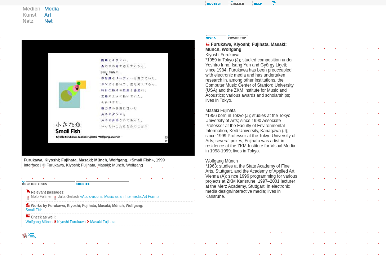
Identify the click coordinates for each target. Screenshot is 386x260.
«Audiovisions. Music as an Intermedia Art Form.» (119, 197)
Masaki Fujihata (102, 222)
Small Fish (34, 210)
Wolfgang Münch (39, 222)
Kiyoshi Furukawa (71, 222)
